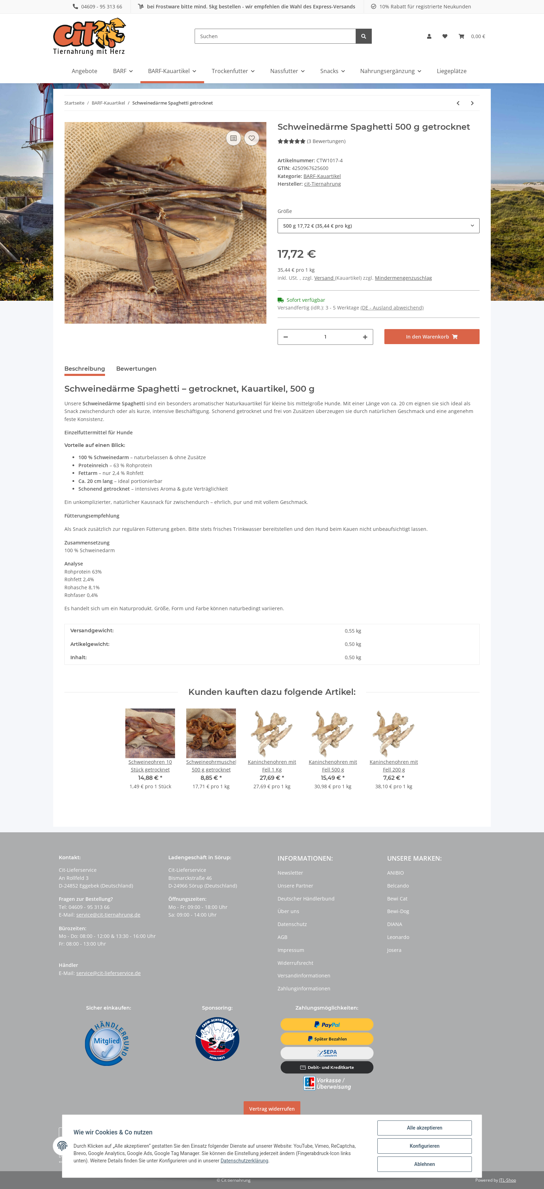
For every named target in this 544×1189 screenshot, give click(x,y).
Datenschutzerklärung (244, 1160)
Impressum (291, 950)
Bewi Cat (397, 898)
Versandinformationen (304, 975)
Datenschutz (292, 924)
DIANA (394, 924)
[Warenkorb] (472, 36)
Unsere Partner (295, 885)
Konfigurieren (424, 1146)
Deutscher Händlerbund (306, 898)
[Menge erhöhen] (365, 336)
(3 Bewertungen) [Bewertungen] (312, 141)
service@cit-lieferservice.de (108, 973)
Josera (394, 950)
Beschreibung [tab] (84, 368)
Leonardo (398, 937)
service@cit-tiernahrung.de (108, 914)
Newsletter (290, 872)
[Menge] (325, 336)
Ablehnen (424, 1164)
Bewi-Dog (398, 911)
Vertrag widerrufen (272, 1108)
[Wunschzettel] (445, 36)
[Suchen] (275, 36)
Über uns (288, 911)
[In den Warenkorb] (432, 336)
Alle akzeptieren (424, 1128)
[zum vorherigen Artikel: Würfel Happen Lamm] (458, 103)
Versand (324, 278)
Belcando (398, 885)
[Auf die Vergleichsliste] (233, 138)
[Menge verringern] (285, 336)
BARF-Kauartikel (322, 176)
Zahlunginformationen (304, 988)
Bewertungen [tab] (136, 368)
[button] (429, 36)
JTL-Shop (507, 1180)
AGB (282, 937)
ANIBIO (395, 872)
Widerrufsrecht (295, 963)
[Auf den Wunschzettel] (251, 138)
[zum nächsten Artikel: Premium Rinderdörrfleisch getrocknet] (472, 103)
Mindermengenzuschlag (403, 278)
